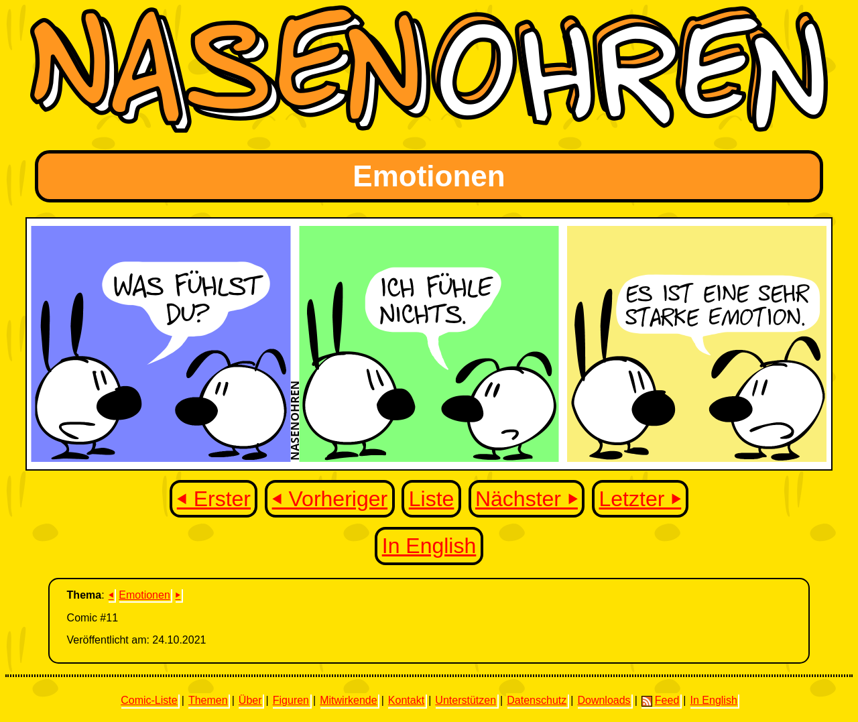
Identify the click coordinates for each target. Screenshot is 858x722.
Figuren (291, 700)
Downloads (603, 700)
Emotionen (144, 595)
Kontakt (406, 700)
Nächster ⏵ (526, 499)
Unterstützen (465, 700)
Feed (660, 701)
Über (250, 700)
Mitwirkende (348, 700)
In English (429, 546)
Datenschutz (536, 700)
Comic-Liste (149, 700)
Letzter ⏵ (640, 499)
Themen (208, 700)
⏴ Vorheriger (330, 499)
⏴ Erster (214, 499)
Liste (431, 499)
